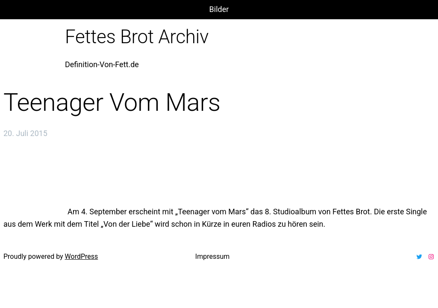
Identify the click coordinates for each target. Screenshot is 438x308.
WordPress (81, 256)
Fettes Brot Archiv (137, 37)
